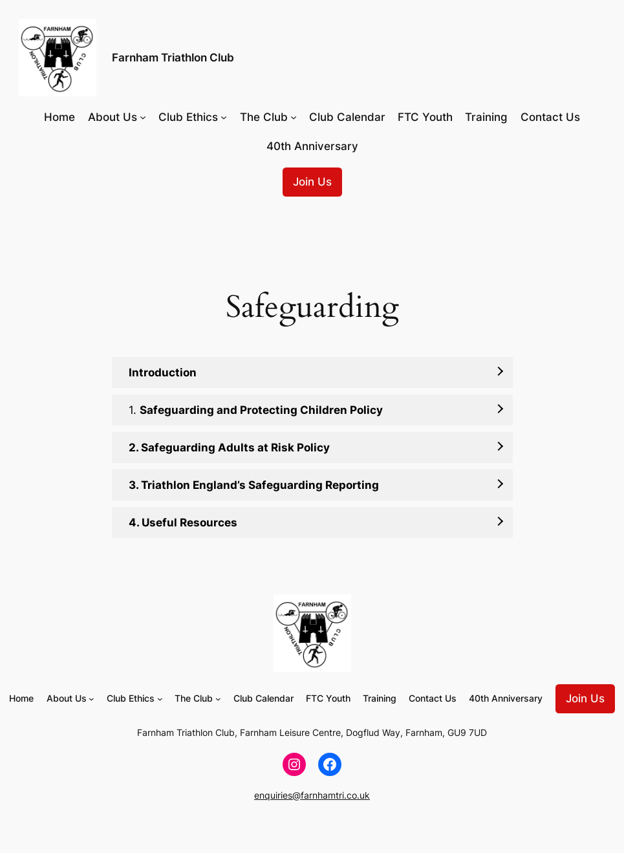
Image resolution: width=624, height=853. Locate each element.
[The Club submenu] (293, 117)
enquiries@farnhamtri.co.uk (312, 795)
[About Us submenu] (143, 117)
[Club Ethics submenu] (224, 117)
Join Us (312, 181)
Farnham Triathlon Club (173, 57)
